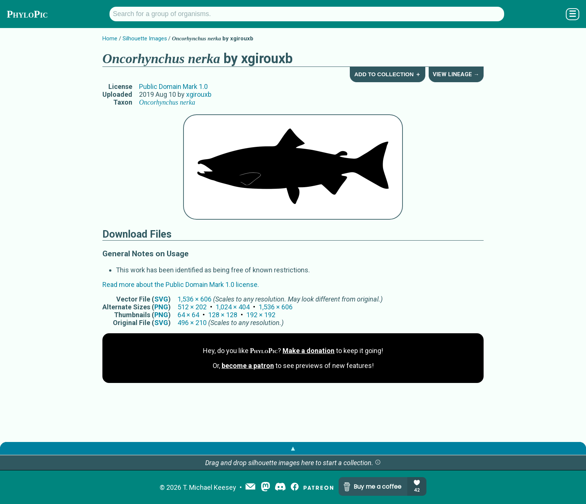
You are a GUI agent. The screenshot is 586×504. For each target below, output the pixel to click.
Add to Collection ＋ (387, 74)
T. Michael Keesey (209, 487)
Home (109, 38)
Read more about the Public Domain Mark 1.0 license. (180, 284)
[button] (378, 463)
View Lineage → (456, 74)
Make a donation (308, 351)
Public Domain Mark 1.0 (173, 86)
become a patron (248, 366)
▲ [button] (293, 448)
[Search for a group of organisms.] (307, 14)
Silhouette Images (145, 38)
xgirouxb (199, 94)
